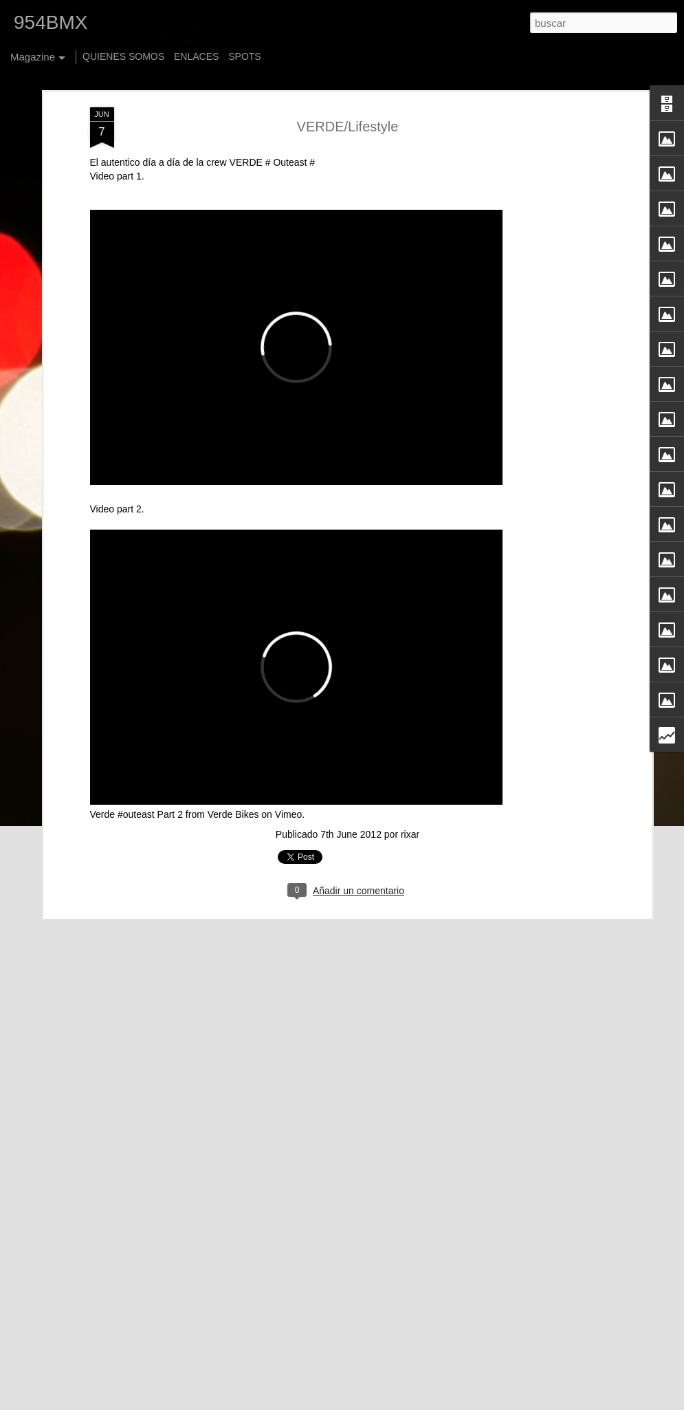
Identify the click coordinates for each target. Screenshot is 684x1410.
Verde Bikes (233, 790)
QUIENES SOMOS (123, 56)
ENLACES (196, 56)
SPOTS (244, 56)
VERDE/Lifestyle (348, 101)
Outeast (289, 138)
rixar (410, 810)
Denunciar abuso (503, 1402)
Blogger (458, 1402)
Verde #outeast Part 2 (136, 790)
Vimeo (288, 790)
